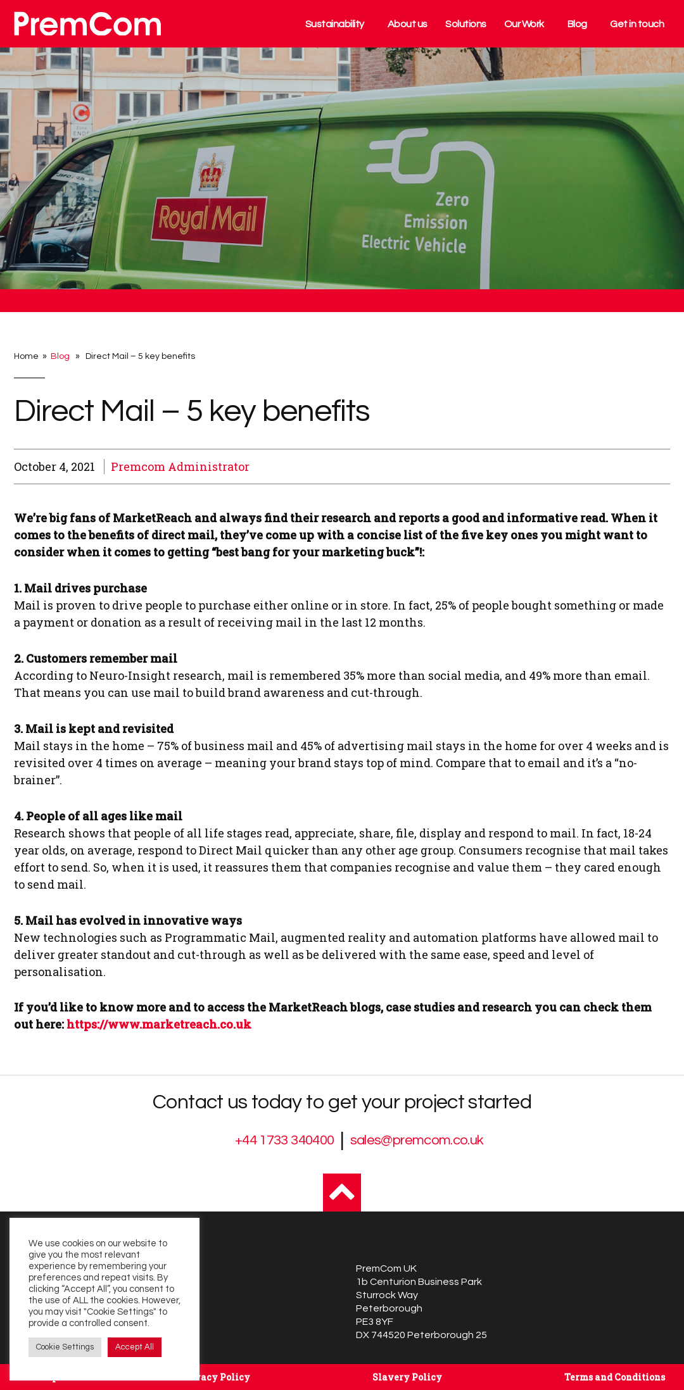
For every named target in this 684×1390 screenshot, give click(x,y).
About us (408, 24)
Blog (577, 24)
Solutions (465, 24)
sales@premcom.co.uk (417, 1140)
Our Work (524, 24)
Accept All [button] (134, 1347)
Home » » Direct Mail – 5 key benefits (104, 356)
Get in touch (637, 24)
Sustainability (334, 24)
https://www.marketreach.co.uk (158, 1024)
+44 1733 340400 (284, 1140)
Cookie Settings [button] (65, 1347)
